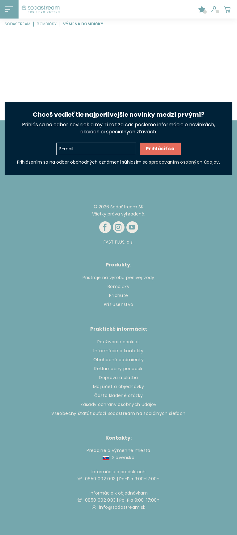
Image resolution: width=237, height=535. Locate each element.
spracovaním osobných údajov (184, 162)
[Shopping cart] (227, 9)
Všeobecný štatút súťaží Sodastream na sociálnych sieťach (118, 413)
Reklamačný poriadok (118, 369)
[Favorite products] (202, 9)
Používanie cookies (118, 342)
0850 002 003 (100, 479)
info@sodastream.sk (122, 507)
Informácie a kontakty (118, 351)
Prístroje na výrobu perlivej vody (118, 277)
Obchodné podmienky (118, 360)
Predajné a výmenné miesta (118, 450)
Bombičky (47, 24)
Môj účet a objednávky (118, 386)
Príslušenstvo (118, 304)
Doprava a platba (118, 377)
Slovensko (118, 457)
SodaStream (17, 24)
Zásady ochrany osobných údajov (118, 404)
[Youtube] (132, 227)
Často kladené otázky (118, 395)
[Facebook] (105, 227)
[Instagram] (119, 227)
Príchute (118, 295)
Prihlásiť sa (160, 148)
